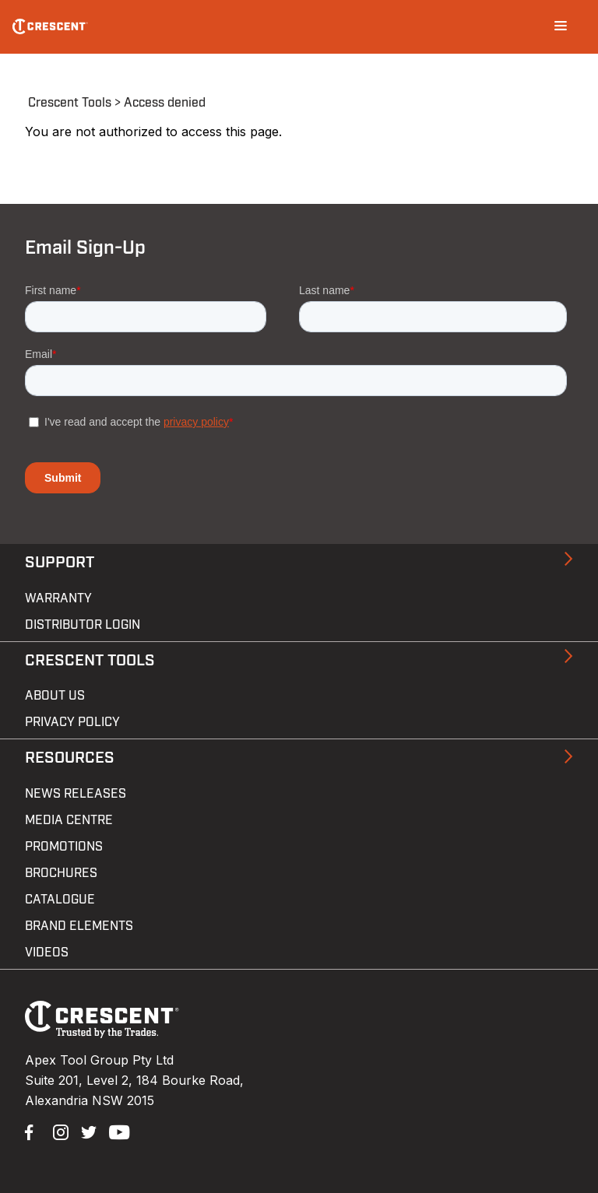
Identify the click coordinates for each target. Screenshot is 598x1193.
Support (59, 562)
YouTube (115, 1131)
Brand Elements (79, 926)
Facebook (31, 1131)
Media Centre (69, 820)
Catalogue (60, 899)
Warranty (58, 598)
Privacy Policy (72, 722)
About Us (55, 695)
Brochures (61, 873)
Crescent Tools (69, 102)
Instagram (59, 1131)
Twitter (87, 1131)
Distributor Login (82, 625)
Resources (69, 758)
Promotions (64, 846)
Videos (47, 952)
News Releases (75, 794)
